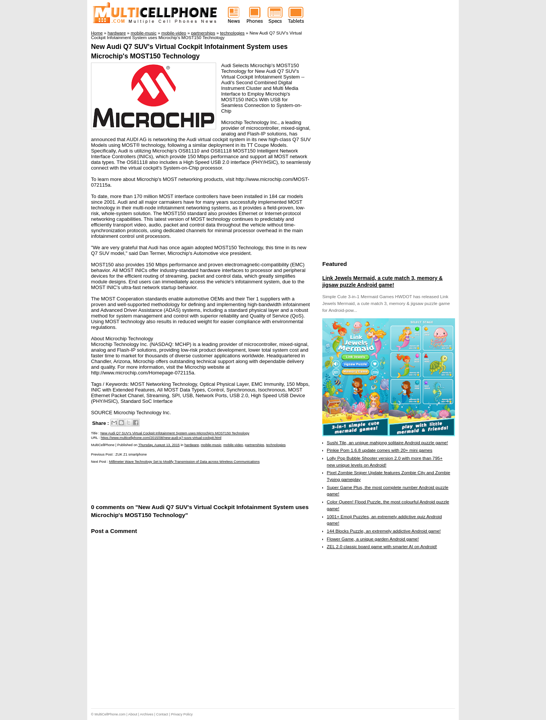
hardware (191, 445)
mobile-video (233, 445)
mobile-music (211, 445)
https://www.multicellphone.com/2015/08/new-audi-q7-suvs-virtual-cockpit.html (161, 438)
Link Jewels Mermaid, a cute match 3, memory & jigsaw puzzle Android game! (382, 281)
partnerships (254, 445)
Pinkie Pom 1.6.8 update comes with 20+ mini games (379, 450)
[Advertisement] (179, 483)
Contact (162, 714)
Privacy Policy (182, 714)
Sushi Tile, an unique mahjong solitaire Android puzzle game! (387, 442)
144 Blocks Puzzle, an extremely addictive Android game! (384, 531)
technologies (276, 445)
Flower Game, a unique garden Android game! (373, 539)
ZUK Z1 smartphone (131, 454)
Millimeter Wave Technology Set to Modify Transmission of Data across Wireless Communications (184, 462)
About (132, 714)
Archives (146, 714)
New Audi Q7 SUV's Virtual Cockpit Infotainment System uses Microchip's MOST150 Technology (174, 433)
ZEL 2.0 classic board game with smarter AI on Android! (382, 546)
